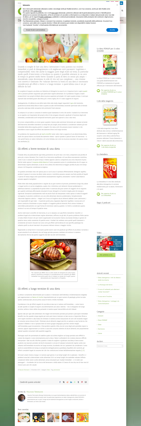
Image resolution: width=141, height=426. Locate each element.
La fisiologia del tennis (105, 285)
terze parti (54, 13)
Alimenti (100, 316)
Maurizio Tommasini (24, 370)
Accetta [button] (112, 30)
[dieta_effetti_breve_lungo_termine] (53, 45)
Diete (48, 370)
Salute (100, 333)
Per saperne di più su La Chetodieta (108, 194)
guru (72, 103)
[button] (122, 10)
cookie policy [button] (38, 11)
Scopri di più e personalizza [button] (35, 30)
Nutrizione (101, 329)
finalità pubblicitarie (45, 17)
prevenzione (57, 370)
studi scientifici (46, 134)
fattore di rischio (37, 297)
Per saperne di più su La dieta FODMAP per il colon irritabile (111, 92)
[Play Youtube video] (110, 243)
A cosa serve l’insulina (105, 296)
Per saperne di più (106, 255)
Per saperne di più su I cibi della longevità (108, 146)
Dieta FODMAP (102, 320)
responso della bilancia (40, 162)
